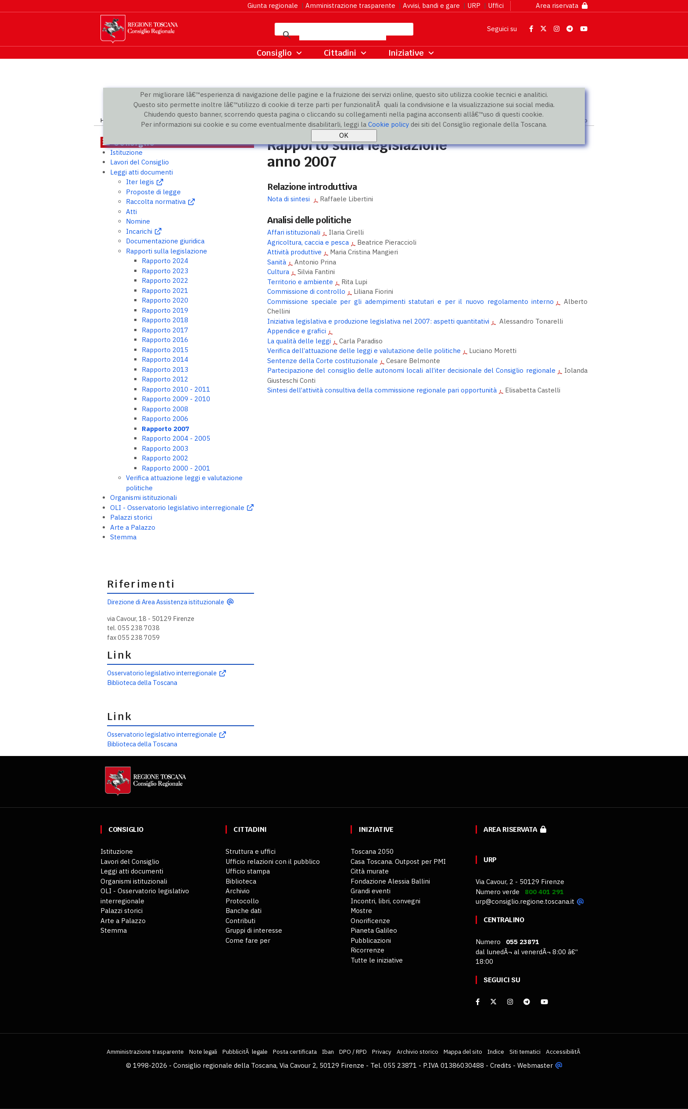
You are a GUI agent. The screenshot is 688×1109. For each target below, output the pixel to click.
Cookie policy (388, 124)
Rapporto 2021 (165, 290)
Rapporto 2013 (165, 369)
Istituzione (126, 152)
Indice (495, 1052)
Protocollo (242, 901)
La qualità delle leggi (299, 341)
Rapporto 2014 (165, 359)
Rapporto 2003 (165, 448)
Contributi (240, 920)
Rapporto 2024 (165, 261)
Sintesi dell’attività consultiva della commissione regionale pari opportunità (382, 390)
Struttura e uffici (251, 851)
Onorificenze (370, 920)
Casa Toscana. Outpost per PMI (398, 861)
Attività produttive (294, 252)
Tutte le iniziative (377, 960)
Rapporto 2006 (165, 418)
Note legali (203, 1052)
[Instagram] (510, 1002)
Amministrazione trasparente (350, 5)
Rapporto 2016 (165, 339)
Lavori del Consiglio (139, 162)
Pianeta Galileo (374, 930)
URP (473, 5)
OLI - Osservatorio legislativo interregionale (177, 507)
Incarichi (139, 231)
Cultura (278, 271)
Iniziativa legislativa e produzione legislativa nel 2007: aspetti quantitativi (378, 321)
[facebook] (478, 1002)
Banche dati (244, 910)
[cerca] (342, 35)
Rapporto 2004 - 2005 (176, 438)
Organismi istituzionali (143, 497)
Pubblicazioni (371, 940)
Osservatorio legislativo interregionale (162, 673)
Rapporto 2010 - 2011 (176, 389)
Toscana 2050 (372, 851)
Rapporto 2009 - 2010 (176, 399)
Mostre (361, 910)
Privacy (381, 1052)
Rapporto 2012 (165, 379)
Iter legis (140, 182)
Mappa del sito (463, 1052)
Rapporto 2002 (165, 458)
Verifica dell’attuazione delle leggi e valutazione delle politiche (364, 350)
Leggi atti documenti (141, 172)
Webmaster (535, 1065)
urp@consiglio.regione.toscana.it (525, 901)
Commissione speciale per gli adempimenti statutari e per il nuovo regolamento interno (410, 301)
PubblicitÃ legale (245, 1052)
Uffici (496, 5)
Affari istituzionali (293, 232)
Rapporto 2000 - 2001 (176, 468)
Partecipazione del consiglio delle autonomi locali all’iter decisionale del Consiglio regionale (411, 370)
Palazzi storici (131, 517)
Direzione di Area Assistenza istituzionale (165, 602)
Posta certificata (295, 1052)
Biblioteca (241, 881)
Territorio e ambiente (300, 282)
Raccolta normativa (156, 201)
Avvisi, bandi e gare (431, 5)
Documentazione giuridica (165, 241)
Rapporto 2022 (165, 280)
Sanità (276, 262)
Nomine (138, 221)
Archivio (238, 891)
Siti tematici (525, 1052)
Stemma (123, 537)
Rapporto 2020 (165, 300)
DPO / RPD (353, 1052)
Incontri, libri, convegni (385, 901)
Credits (500, 1065)
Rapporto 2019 (165, 310)
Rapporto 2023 (165, 271)
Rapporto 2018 (165, 320)
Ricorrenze (367, 950)
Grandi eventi (371, 891)
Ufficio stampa (248, 871)
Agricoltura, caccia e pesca (308, 242)
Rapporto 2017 (165, 330)
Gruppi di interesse (254, 930)
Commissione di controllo (306, 291)
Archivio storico (417, 1052)
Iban (328, 1052)
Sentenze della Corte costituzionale (322, 361)
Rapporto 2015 (165, 350)
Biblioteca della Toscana (142, 682)
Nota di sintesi (289, 199)
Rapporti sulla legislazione (166, 251)
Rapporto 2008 (165, 409)
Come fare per (248, 940)
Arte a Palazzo (132, 527)
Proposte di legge (153, 192)
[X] (493, 1002)
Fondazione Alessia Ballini (390, 881)
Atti (131, 211)
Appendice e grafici (296, 331)
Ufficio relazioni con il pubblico (273, 861)
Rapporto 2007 (165, 428)
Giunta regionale (272, 5)
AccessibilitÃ (564, 1052)
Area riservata (562, 5)
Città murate (370, 871)
